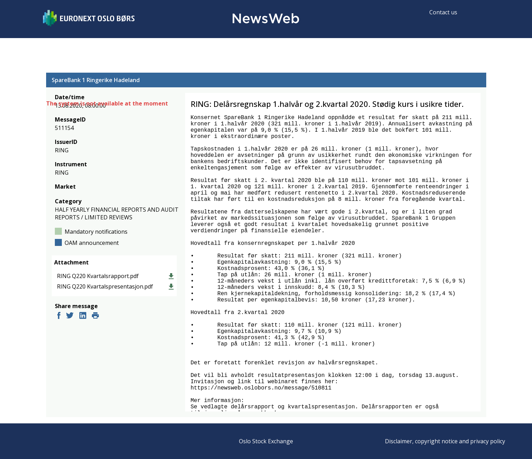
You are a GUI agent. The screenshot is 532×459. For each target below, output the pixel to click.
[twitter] (69, 316)
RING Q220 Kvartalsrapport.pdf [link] (98, 276)
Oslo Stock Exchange (266, 441)
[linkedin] (82, 316)
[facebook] (58, 316)
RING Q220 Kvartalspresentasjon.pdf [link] (105, 286)
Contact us (443, 12)
